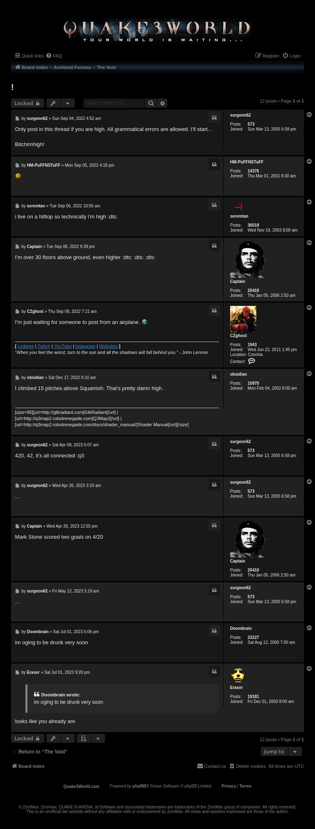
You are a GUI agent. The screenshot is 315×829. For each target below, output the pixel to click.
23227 (253, 637)
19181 (253, 696)
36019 (253, 225)
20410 (253, 290)
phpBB (139, 786)
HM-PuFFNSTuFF (246, 162)
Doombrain (241, 628)
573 (251, 124)
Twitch (43, 346)
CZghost (238, 335)
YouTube (63, 346)
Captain (237, 281)
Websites (108, 346)
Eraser (236, 687)
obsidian (238, 374)
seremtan (239, 216)
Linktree (26, 346)
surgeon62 (240, 115)
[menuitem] (54, 56)
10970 (253, 383)
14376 (253, 171)
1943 (252, 344)
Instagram (85, 346)
